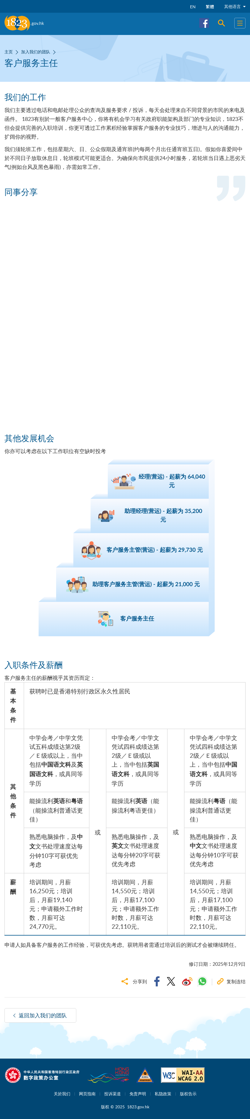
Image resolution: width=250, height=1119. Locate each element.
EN (193, 6)
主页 (8, 52)
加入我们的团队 (35, 52)
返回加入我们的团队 (43, 1015)
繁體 (210, 6)
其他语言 (235, 6)
